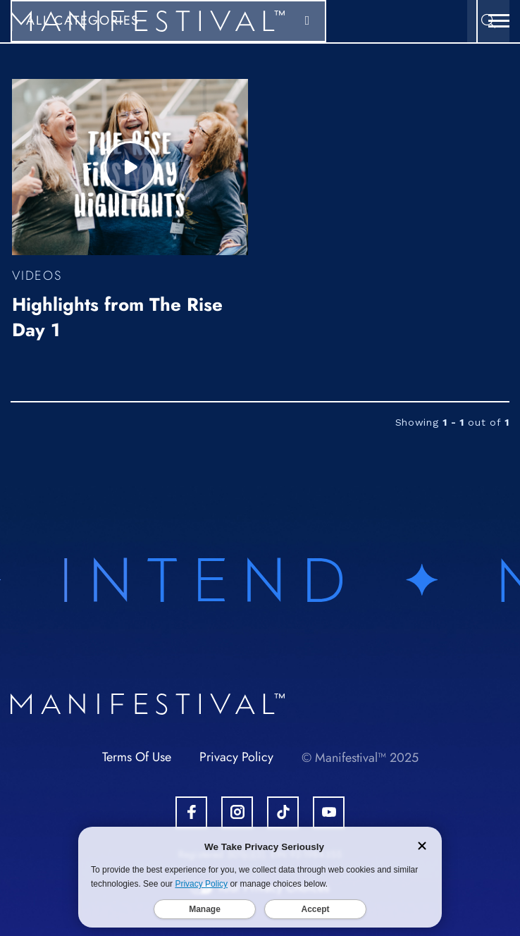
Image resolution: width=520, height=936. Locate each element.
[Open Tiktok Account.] (283, 812)
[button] (499, 21)
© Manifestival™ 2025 (360, 758)
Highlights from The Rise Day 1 (117, 317)
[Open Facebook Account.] (191, 812)
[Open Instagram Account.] (237, 812)
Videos (37, 275)
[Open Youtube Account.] (329, 812)
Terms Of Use (136, 757)
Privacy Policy (236, 757)
